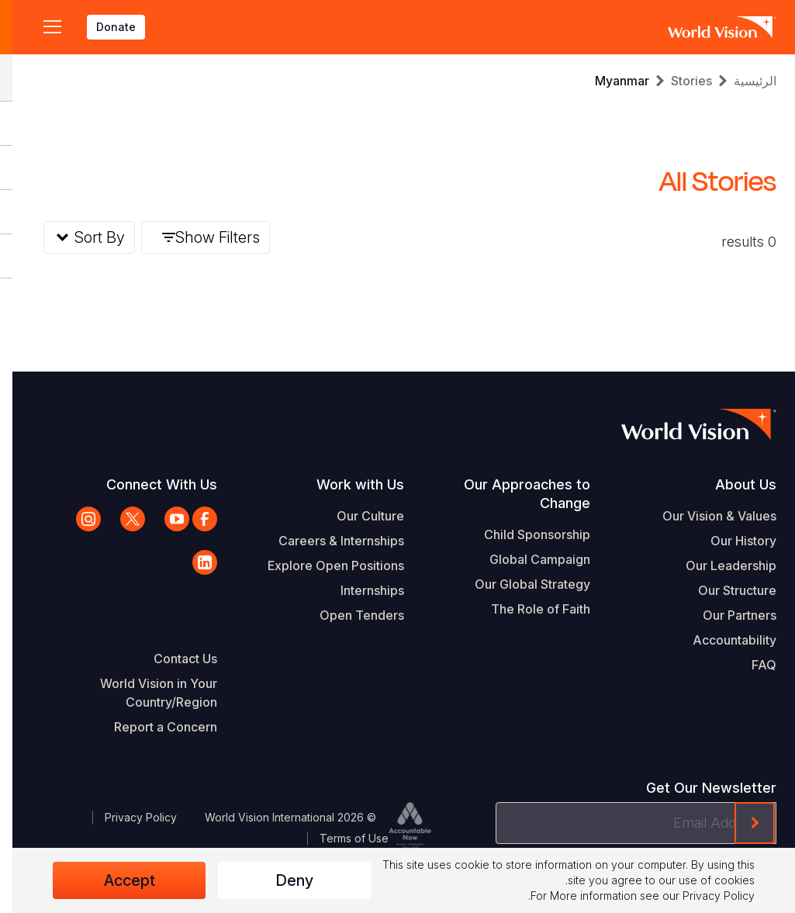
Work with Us (348, 484)
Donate (103, 26)
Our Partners (727, 615)
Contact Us (173, 658)
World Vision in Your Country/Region (146, 693)
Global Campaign (527, 559)
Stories (679, 80)
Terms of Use (341, 838)
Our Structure (725, 590)
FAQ (751, 665)
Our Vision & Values (707, 516)
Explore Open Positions (323, 565)
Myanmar (609, 80)
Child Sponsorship (525, 534)
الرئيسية (742, 80)
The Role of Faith (528, 609)
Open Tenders (349, 615)
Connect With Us (149, 484)
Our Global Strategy (520, 584)
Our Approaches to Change (514, 493)
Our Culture (358, 516)
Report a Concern (153, 727)
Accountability (722, 640)
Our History (731, 540)
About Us (733, 484)
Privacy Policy (128, 817)
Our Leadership (718, 565)
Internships (360, 590)
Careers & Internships (329, 540)
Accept (117, 880)
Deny (282, 880)
